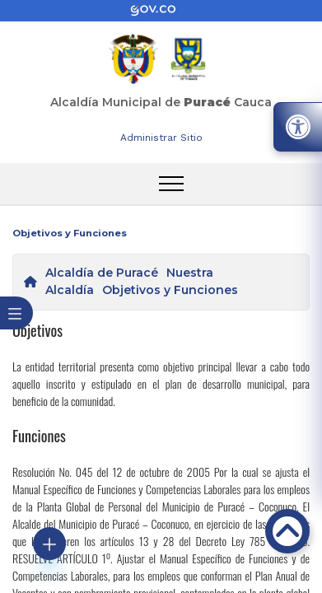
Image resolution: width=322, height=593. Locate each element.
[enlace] (161, 10)
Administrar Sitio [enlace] (161, 137)
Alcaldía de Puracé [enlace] (101, 272)
